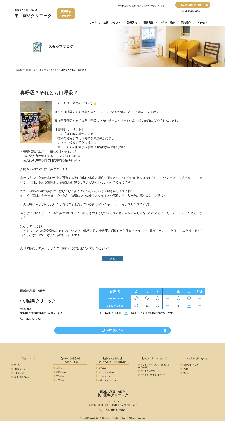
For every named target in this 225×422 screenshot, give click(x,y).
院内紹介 (186, 22)
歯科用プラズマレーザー (150, 372)
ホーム (93, 22)
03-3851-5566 (31, 319)
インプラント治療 (105, 373)
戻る (112, 258)
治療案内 (132, 22)
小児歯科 (58, 381)
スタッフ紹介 (167, 22)
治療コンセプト (112, 22)
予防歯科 (58, 377)
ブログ (184, 370)
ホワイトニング (104, 377)
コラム (184, 374)
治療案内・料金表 (189, 366)
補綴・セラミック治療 (107, 381)
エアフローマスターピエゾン (152, 376)
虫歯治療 (58, 369)
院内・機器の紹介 (20, 378)
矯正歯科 (101, 369)
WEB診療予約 (194, 5)
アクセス (202, 22)
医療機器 (148, 22)
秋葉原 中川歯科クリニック (29, 70)
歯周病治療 (59, 373)
